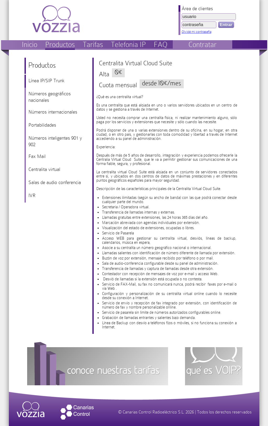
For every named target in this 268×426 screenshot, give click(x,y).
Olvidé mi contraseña (196, 32)
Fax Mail (37, 156)
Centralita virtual (44, 169)
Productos (60, 44)
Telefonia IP (128, 44)
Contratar (202, 44)
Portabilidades (42, 125)
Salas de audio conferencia (54, 182)
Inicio (29, 44)
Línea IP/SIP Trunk (46, 80)
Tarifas (93, 44)
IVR (31, 195)
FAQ (161, 44)
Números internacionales (52, 112)
